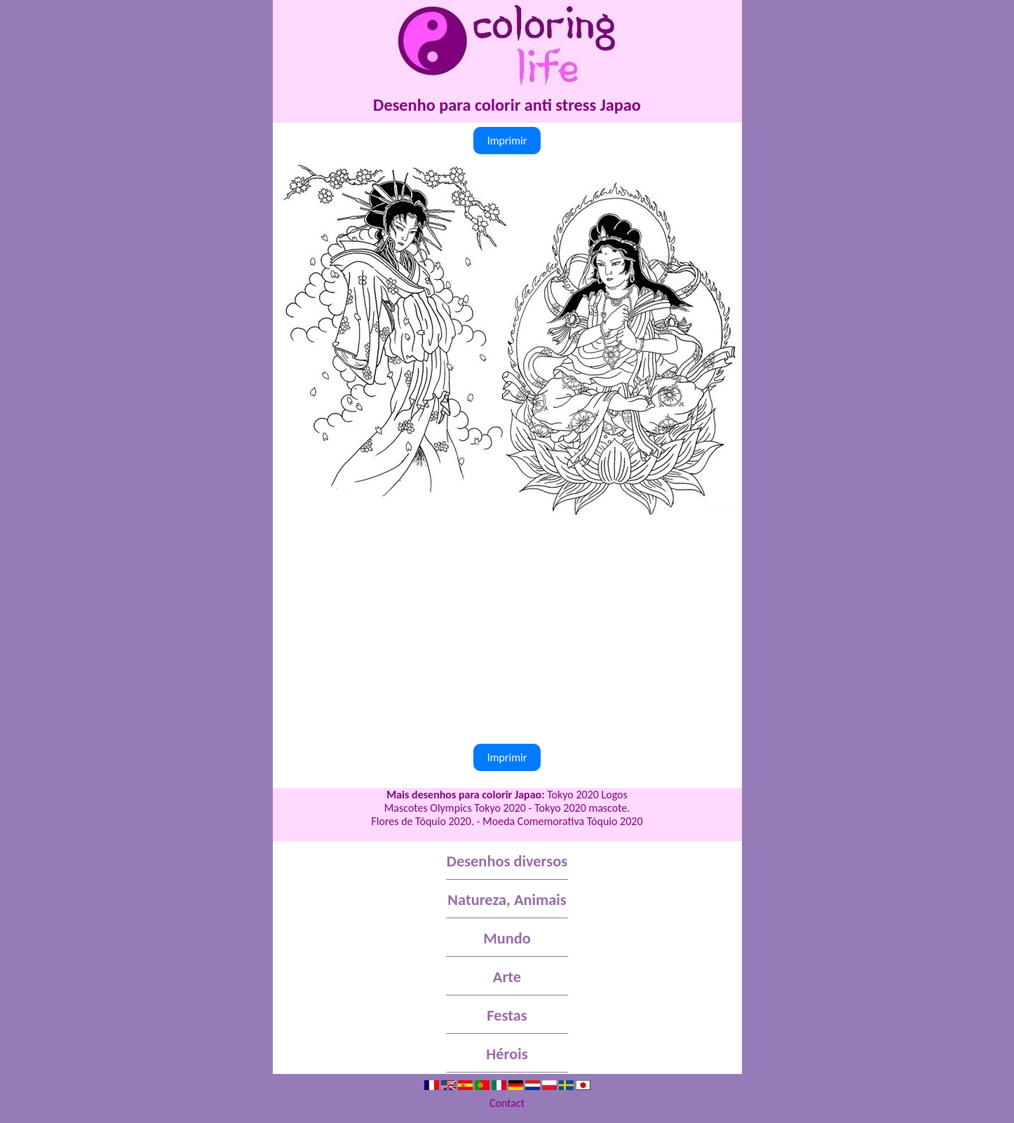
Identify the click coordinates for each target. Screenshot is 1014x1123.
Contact (507, 1103)
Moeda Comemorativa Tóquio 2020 (562, 821)
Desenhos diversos (507, 861)
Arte (507, 976)
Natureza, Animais (506, 899)
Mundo (507, 938)
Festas (507, 1015)
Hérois (507, 1053)
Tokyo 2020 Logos (587, 794)
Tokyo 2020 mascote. (582, 808)
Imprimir (507, 140)
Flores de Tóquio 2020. (422, 821)
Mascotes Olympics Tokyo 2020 (455, 808)
